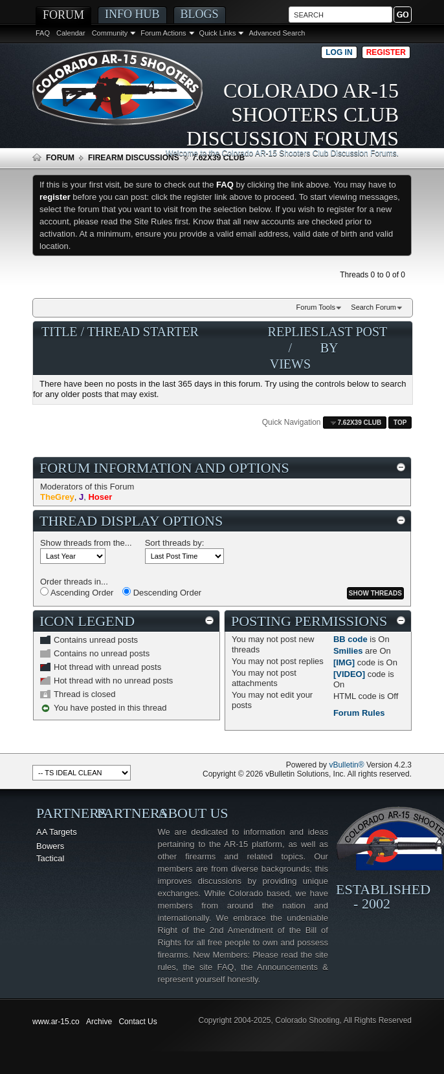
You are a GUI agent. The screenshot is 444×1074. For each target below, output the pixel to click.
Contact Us (137, 1021)
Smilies (348, 651)
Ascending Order (76, 592)
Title (59, 332)
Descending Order (161, 592)
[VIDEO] (349, 674)
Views (290, 364)
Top (400, 422)
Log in (339, 52)
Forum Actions (163, 33)
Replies (293, 332)
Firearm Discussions (133, 157)
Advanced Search (277, 33)
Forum (63, 14)
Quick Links (217, 33)
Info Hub (132, 14)
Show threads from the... (86, 543)
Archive (99, 1021)
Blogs (200, 14)
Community (110, 33)
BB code (350, 639)
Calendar (70, 33)
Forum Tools (315, 307)
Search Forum (373, 307)
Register (386, 52)
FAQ (43, 33)
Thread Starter (143, 332)
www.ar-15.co (56, 1021)
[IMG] (344, 662)
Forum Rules (358, 713)
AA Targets (56, 832)
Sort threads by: (175, 543)
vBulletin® (346, 764)
